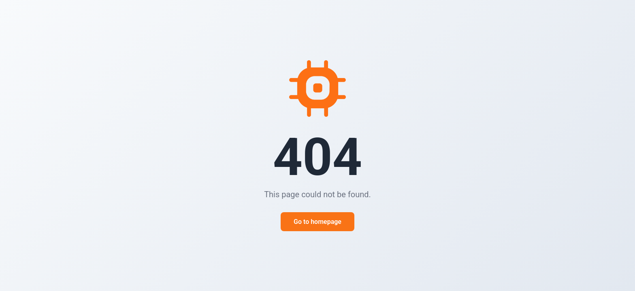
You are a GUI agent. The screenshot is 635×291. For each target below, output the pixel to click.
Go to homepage (317, 222)
